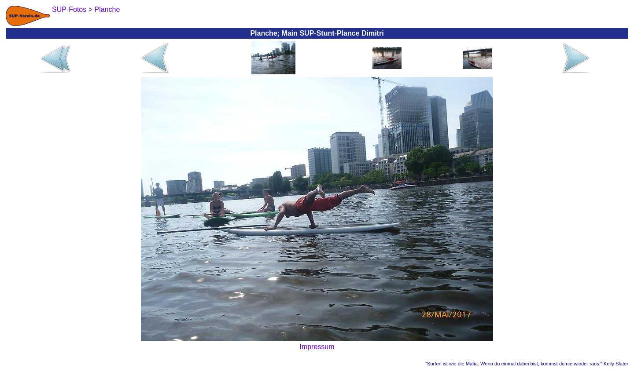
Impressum (316, 346)
